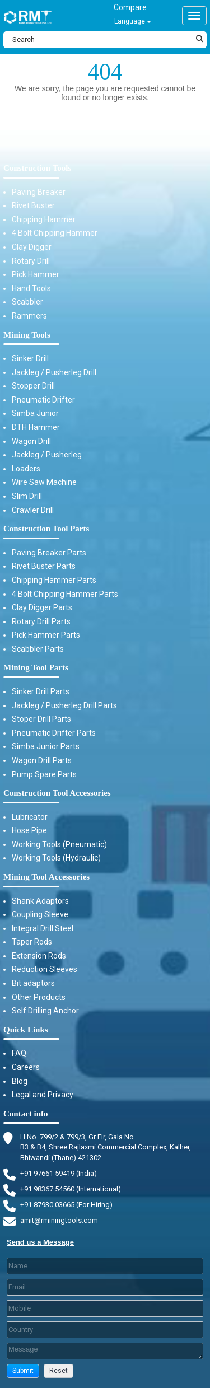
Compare (130, 7)
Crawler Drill (33, 510)
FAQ (19, 1053)
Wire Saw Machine (44, 482)
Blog (19, 1081)
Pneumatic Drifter (43, 399)
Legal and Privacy (42, 1094)
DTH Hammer (36, 427)
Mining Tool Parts (35, 667)
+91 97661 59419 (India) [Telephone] (58, 1173)
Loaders (26, 468)
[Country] (105, 1329)
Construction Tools (37, 167)
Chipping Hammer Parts (54, 580)
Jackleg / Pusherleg (47, 454)
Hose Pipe (29, 830)
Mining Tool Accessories (46, 876)
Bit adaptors (33, 983)
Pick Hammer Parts (46, 634)
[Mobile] (105, 1308)
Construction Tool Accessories (57, 792)
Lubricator (30, 816)
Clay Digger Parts (42, 607)
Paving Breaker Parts (49, 552)
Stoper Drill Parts (41, 718)
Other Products (39, 997)
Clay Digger (32, 246)
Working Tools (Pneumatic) (59, 844)
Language (132, 21)
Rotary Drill (31, 260)
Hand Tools (31, 288)
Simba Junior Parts (46, 746)
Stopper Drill (33, 385)
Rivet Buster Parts (44, 566)
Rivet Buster (33, 205)
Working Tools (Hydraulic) (56, 857)
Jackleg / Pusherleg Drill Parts (64, 705)
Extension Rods (39, 955)
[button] (23, 1371)
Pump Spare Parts (44, 774)
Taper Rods (32, 941)
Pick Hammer (35, 274)
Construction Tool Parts (46, 528)
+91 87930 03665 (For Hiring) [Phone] (66, 1204)
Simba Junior (35, 413)
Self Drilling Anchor (45, 1010)
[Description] (105, 1351)
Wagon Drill (31, 441)
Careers (26, 1067)
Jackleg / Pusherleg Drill (54, 372)
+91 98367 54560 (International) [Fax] (70, 1189)
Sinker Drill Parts (40, 691)
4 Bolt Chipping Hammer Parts (65, 594)
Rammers (29, 315)
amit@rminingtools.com (59, 1221)
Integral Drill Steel (42, 928)
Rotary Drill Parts (41, 621)
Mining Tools (26, 334)
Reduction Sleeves (44, 969)
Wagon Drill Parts (42, 760)
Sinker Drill (30, 358)
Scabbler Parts (38, 648)
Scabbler (27, 301)
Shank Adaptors (40, 900)
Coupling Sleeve (40, 914)
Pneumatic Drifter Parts (54, 732)
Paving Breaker (39, 192)
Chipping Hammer (44, 219)
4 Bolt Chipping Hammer (54, 232)
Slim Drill (27, 496)
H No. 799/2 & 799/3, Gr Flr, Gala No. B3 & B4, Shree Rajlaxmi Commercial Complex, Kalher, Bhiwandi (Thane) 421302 (105, 1146)
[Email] (105, 1287)
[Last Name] (105, 1266)
